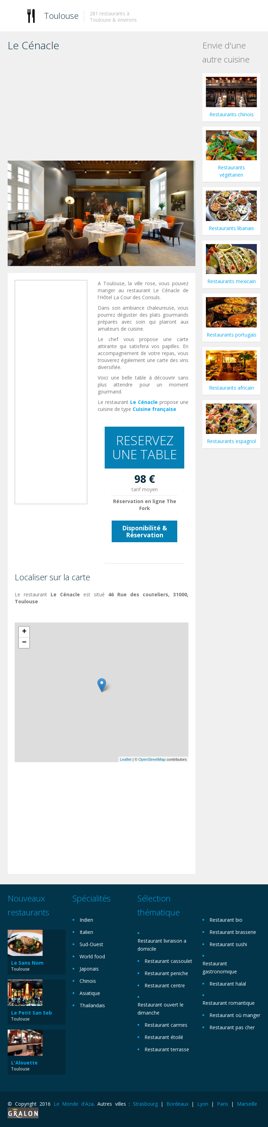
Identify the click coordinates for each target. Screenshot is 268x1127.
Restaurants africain (231, 387)
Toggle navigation (14, 16)
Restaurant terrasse (166, 1049)
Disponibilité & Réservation (144, 531)
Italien (86, 932)
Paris (222, 1103)
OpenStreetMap (152, 759)
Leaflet (126, 759)
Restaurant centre (164, 985)
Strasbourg (145, 1103)
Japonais (89, 968)
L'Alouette (24, 1062)
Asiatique (90, 993)
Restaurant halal (227, 983)
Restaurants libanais (231, 228)
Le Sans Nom (27, 962)
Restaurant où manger (234, 1015)
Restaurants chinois (231, 114)
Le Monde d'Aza (74, 1103)
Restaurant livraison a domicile (161, 944)
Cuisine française (154, 409)
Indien (86, 919)
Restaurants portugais (231, 334)
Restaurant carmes (165, 1025)
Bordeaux (177, 1103)
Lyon (202, 1103)
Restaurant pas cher (232, 1027)
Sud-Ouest (91, 944)
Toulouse (61, 15)
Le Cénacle (144, 402)
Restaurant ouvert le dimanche (160, 1008)
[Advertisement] (101, 108)
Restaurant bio (226, 919)
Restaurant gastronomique (219, 967)
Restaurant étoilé (163, 1037)
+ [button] (24, 632)
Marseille (247, 1103)
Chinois (88, 981)
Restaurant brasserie (232, 932)
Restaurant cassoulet (168, 961)
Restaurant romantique (228, 1003)
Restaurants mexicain (231, 281)
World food (92, 956)
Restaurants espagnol (231, 441)
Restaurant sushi (228, 944)
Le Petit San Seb (31, 1012)
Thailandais (92, 1005)
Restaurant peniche (166, 973)
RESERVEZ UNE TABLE (144, 447)
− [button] (24, 643)
